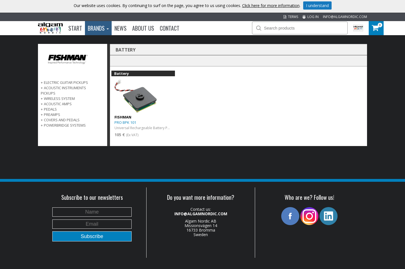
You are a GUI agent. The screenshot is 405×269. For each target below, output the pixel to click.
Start (75, 28)
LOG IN (310, 16)
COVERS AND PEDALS (62, 119)
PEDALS (50, 109)
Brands (98, 28)
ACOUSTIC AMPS (58, 103)
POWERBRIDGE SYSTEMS (65, 125)
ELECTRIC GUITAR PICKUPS (66, 82)
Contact (169, 28)
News (120, 28)
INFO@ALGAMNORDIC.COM (345, 16)
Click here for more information (271, 5)
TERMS (291, 16)
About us (143, 28)
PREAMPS (52, 114)
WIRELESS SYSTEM (59, 98)
